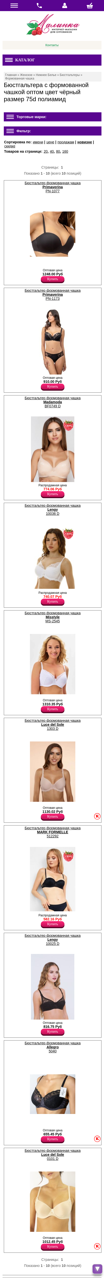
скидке (9, 146)
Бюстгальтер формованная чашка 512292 (53, 832)
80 (58, 151)
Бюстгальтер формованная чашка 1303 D (53, 724)
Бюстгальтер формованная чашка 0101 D (53, 1155)
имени (38, 142)
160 (65, 151)
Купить (52, 279)
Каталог (20, 60)
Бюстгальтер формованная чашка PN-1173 (53, 294)
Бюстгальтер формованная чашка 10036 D (53, 509)
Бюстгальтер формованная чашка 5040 (53, 1047)
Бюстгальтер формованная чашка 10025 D (53, 940)
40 (52, 151)
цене (50, 142)
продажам (66, 142)
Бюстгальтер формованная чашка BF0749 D (53, 402)
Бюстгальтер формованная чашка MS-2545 (53, 617)
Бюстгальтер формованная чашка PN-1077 (53, 187)
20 (46, 151)
